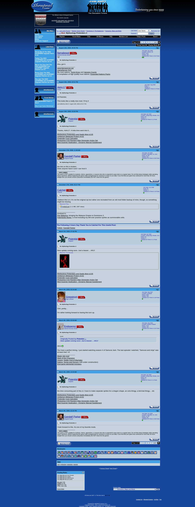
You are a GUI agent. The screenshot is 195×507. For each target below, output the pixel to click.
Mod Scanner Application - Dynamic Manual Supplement (79, 142)
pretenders (70, 464)
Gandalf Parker (72, 156)
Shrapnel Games (148, 499)
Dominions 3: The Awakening (95, 31)
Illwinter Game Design (78, 31)
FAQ (111, 36)
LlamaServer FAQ (64, 70)
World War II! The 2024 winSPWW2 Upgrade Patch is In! (44, 53)
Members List (123, 36)
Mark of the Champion (66, 358)
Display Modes (153, 45)
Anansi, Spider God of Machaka (69, 360)
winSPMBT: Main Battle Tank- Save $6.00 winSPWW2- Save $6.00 (63, 21)
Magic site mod (63, 356)
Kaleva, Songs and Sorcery (68, 362)
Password (133, 33)
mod (58, 464)
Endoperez (70, 326)
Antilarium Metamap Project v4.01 (70, 136)
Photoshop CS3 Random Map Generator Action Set (77, 140)
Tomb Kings (75, 72)
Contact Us (139, 499)
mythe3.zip (65, 206)
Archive (156, 499)
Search (155, 36)
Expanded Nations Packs (100, 74)
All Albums (99, 36)
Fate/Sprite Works (64, 218)
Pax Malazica (62, 216)
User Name (134, 30)
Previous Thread (104, 468)
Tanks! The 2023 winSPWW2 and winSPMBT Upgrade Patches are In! (44, 59)
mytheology (63, 464)
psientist (75, 464)
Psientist (73, 118)
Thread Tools (141, 45)
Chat (88, 36)
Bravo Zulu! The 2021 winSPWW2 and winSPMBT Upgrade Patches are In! (44, 74)
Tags (59, 462)
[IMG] (58, 485)
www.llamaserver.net (65, 68)
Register (62, 36)
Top (160, 499)
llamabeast (63, 52)
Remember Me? (154, 31)
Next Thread (113, 468)
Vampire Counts (90, 72)
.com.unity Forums (64, 31)
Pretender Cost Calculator (67, 138)
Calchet (61, 190)
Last (155, 42)
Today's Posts (141, 36)
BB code (59, 482)
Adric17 (61, 87)
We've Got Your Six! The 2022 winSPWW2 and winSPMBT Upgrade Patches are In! (43, 67)
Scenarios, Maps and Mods (113, 31)
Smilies (59, 483)
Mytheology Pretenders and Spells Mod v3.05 (75, 134)
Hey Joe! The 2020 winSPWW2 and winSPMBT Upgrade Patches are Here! (44, 80)
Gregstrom (72, 296)
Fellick (59, 228)
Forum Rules (60, 489)
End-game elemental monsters (69, 364)
